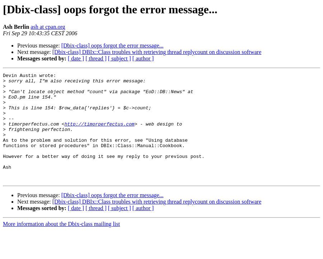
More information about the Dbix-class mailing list (61, 245)
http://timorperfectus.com (100, 134)
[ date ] (76, 58)
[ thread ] (96, 58)
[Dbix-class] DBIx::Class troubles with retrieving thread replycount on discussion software (157, 52)
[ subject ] (119, 58)
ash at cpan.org (48, 27)
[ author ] (143, 58)
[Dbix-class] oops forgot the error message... (112, 45)
